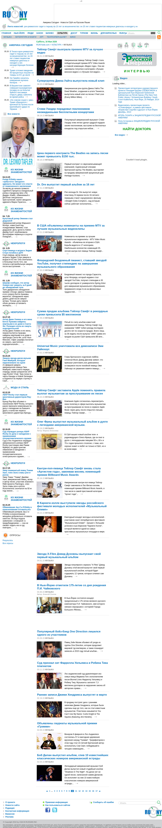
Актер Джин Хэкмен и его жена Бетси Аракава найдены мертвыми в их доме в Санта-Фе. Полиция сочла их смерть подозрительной (17, 324)
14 (86, 791)
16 (93, 791)
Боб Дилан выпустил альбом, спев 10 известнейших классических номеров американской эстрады (72, 757)
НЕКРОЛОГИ (18, 243)
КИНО (72, 37)
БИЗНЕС (50, 33)
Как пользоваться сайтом (57, 805)
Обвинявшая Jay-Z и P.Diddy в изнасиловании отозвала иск (17, 508)
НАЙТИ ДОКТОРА (137, 129)
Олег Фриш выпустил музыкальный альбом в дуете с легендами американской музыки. (72, 423)
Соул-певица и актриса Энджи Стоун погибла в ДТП (17, 251)
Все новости (14, 114)
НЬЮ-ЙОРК (19, 33)
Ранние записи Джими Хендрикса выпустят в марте (72, 694)
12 (80, 791)
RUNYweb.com (43, 45)
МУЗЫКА (8, 37)
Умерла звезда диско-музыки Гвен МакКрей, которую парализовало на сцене (17, 360)
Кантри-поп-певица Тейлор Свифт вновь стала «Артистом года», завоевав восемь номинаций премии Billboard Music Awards (69, 471)
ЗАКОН (39, 33)
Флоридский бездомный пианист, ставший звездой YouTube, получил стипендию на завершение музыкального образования (72, 263)
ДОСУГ (74, 33)
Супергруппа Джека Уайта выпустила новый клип (70, 80)
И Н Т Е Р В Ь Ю (137, 71)
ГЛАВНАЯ (6, 33)
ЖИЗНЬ (94, 33)
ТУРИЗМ (84, 33)
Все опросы (8, 543)
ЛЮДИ (30, 33)
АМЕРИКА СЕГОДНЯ (21, 45)
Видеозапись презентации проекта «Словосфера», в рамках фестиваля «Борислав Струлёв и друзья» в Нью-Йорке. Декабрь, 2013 (138, 108)
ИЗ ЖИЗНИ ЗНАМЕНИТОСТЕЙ (21, 170)
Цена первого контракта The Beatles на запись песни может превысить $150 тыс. (72, 155)
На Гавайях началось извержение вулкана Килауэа (19, 80)
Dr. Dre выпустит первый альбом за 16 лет (65, 184)
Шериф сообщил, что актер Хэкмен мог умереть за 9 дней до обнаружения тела (17, 285)
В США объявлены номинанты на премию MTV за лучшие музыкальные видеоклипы (71, 227)
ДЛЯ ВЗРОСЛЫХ (109, 33)
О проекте (10, 802)
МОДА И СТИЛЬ (20, 387)
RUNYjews (124, 33)
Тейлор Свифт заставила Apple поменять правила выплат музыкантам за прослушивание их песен (71, 392)
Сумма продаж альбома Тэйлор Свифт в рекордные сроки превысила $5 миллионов (72, 313)
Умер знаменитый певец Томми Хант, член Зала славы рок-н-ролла (18, 472)
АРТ (41, 37)
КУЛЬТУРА (62, 33)
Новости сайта (12, 805)
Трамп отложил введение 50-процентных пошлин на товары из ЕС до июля (22, 72)
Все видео (121, 135)
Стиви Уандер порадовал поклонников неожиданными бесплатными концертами (65, 110)
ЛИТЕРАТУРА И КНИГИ (25, 37)
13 (83, 791)
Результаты (8, 540)
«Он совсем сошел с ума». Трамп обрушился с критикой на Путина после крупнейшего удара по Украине (22, 104)
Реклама (9, 817)
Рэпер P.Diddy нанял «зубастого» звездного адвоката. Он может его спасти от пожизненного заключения (17, 182)
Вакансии (10, 814)
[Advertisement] (73, 143)
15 (90, 791)
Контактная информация (17, 811)
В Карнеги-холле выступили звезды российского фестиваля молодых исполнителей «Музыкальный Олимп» (72, 506)
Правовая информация (56, 802)
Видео (123, 78)
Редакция (9, 808)
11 (76, 791)
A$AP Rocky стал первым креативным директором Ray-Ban (17, 397)
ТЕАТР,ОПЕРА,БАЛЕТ (57, 37)
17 (97, 791)
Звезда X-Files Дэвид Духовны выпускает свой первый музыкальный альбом (69, 555)
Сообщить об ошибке (103, 802)
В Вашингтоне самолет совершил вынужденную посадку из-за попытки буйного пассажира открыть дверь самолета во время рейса (21, 91)
